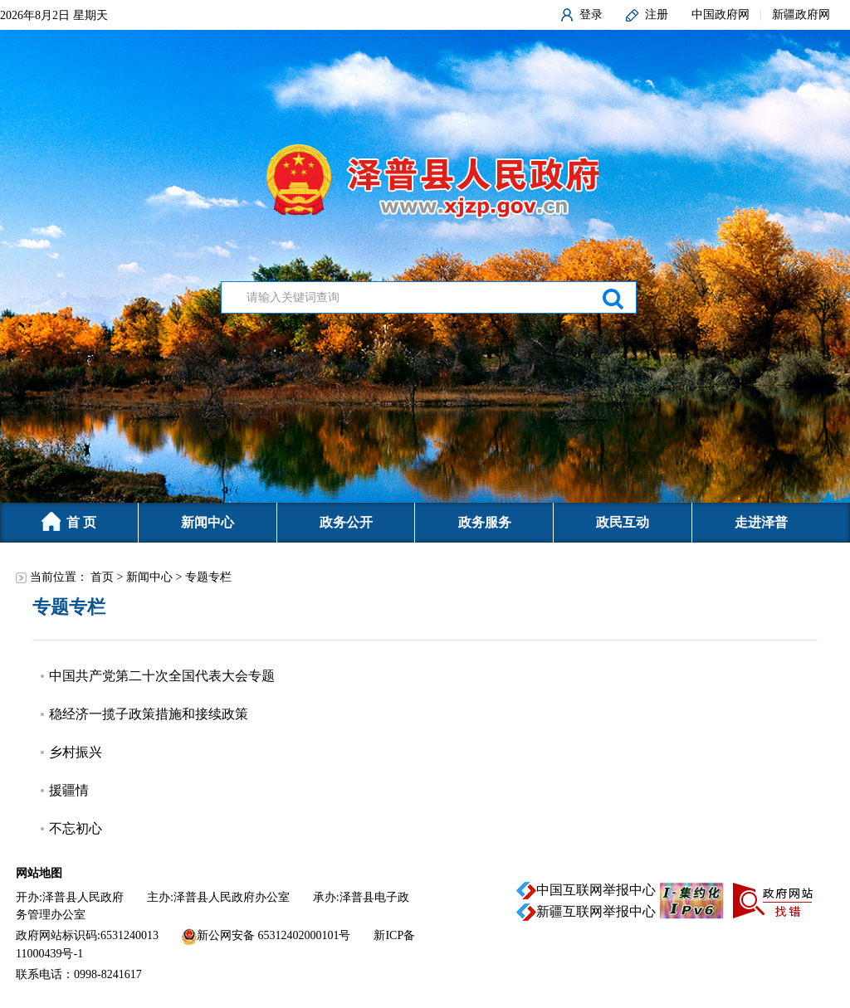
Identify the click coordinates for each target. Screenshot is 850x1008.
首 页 (69, 521)
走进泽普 (761, 522)
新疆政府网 (801, 15)
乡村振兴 (75, 752)
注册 (656, 15)
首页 (102, 577)
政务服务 (484, 522)
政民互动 (622, 522)
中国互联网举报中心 (596, 890)
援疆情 (69, 790)
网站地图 (39, 873)
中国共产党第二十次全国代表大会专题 (162, 676)
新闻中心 (207, 522)
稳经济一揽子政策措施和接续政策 (148, 714)
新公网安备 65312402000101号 (274, 935)
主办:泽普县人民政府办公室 (218, 897)
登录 (591, 15)
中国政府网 (720, 15)
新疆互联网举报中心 (596, 911)
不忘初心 (75, 828)
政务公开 (346, 522)
